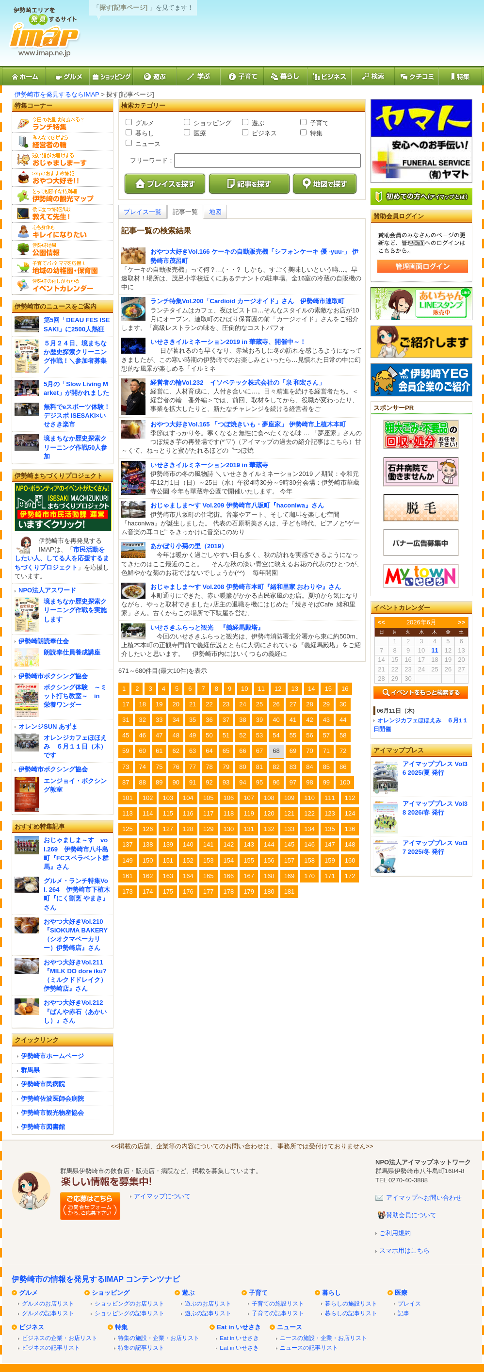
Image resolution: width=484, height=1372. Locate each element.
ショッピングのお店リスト (129, 1303)
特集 (315, 133)
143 (248, 844)
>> (461, 622)
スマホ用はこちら (404, 1250)
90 (175, 782)
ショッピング (211, 123)
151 (167, 860)
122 (309, 813)
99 (326, 782)
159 (329, 860)
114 (148, 813)
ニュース (147, 143)
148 (350, 844)
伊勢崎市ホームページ (52, 1056)
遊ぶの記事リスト (208, 1313)
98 (309, 782)
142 (229, 844)
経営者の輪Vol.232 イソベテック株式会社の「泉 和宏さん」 (237, 382)
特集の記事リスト (141, 1347)
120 (269, 813)
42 (309, 719)
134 (309, 829)
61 (159, 750)
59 (125, 750)
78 (209, 766)
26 (276, 704)
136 (350, 829)
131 (248, 829)
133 (289, 829)
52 (242, 735)
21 (192, 704)
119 (248, 813)
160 (350, 860)
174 (148, 891)
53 (259, 735)
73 (125, 766)
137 (127, 844)
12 (277, 688)
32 (142, 719)
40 (276, 719)
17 (125, 704)
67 (259, 750)
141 (208, 844)
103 (167, 797)
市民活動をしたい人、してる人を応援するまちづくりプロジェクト (62, 558)
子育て (318, 123)
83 (293, 766)
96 (276, 782)
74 (142, 766)
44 (342, 719)
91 (192, 782)
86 (342, 766)
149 (127, 860)
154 (229, 860)
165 (208, 876)
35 (192, 719)
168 (269, 876)
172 (350, 876)
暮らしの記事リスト (351, 1313)
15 (327, 688)
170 (309, 876)
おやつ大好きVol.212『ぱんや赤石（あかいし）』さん (75, 1011)
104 (188, 797)
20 (175, 704)
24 (242, 704)
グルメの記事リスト (48, 1313)
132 (269, 829)
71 (326, 750)
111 (329, 797)
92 (209, 782)
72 (342, 750)
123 (329, 813)
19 (159, 704)
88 (142, 782)
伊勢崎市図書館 (43, 1126)
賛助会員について (411, 1215)
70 (309, 750)
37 (226, 719)
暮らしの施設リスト (351, 1303)
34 (175, 719)
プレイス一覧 (142, 211)
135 (329, 829)
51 (226, 735)
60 (142, 750)
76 (175, 766)
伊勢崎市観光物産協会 (52, 1112)
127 (167, 829)
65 (226, 750)
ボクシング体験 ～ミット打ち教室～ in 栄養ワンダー (75, 696)
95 (259, 782)
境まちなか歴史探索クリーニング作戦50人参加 (75, 447)
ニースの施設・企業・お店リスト (323, 1338)
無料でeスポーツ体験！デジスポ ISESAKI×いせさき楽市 (77, 415)
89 (159, 782)
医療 (199, 133)
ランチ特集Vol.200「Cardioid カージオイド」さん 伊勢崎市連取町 (247, 301)
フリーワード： (152, 160)
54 (276, 735)
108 (269, 797)
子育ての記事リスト (278, 1313)
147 (329, 844)
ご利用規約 (395, 1233)
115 (167, 813)
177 (208, 891)
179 (248, 891)
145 (289, 844)
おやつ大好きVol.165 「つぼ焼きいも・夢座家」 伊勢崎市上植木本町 (248, 424)
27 (293, 704)
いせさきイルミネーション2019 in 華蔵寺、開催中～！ (228, 341)
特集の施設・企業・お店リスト (158, 1338)
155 (248, 860)
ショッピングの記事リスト (129, 1313)
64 (209, 750)
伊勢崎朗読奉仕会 (43, 641)
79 (226, 766)
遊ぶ (257, 123)
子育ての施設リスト (278, 1303)
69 (293, 750)
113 (127, 813)
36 (209, 719)
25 (259, 704)
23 (226, 704)
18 (142, 704)
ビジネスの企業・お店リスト (59, 1338)
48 (175, 735)
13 (294, 688)
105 (208, 797)
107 (248, 797)
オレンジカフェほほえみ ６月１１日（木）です (75, 746)
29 (326, 704)
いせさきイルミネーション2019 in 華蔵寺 (209, 465)
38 (242, 719)
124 (350, 813)
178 (229, 891)
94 (242, 782)
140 (188, 844)
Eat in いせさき (239, 1327)
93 (226, 782)
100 (344, 782)
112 (350, 797)
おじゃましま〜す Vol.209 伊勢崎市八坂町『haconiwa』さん (237, 505)
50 (209, 735)
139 (167, 844)
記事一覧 (185, 211)
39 (259, 719)
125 (127, 829)
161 (127, 876)
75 (159, 766)
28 (309, 704)
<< (381, 622)
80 (242, 766)
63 (192, 750)
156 (269, 860)
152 (188, 860)
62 (175, 750)
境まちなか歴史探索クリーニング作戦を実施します (75, 610)
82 (276, 766)
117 (208, 813)
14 (311, 688)
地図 (215, 211)
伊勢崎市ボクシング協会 (53, 676)
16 (344, 688)
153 (208, 860)
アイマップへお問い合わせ (424, 1197)
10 (244, 688)
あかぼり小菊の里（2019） (188, 546)
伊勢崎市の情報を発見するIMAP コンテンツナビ (96, 1279)
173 (127, 891)
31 (125, 719)
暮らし (143, 133)
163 (167, 876)
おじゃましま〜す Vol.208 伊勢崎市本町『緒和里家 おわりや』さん (245, 586)
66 (242, 750)
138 (148, 844)
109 (289, 797)
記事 (403, 1313)
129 (208, 829)
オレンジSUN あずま (48, 726)
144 (269, 844)
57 (326, 735)
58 (342, 735)
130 (229, 829)
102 (148, 797)
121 (289, 813)
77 (192, 766)
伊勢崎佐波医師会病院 (52, 1098)
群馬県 (30, 1070)
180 (269, 891)
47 (159, 735)
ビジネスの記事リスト (51, 1347)
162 (148, 876)
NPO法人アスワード (47, 590)
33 (159, 719)
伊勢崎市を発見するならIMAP (57, 94)
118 (229, 813)
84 (309, 766)
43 (326, 719)
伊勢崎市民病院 (43, 1084)
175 (167, 891)
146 (309, 844)
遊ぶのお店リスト (208, 1303)
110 (309, 797)
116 (188, 813)
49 (192, 735)
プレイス (409, 1303)
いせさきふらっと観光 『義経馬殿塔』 (207, 627)
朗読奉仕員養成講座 (72, 652)
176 (188, 891)
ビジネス (263, 133)
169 (289, 876)
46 (142, 735)
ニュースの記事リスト (309, 1347)
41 (293, 719)
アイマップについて (162, 1196)
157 (289, 860)
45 (125, 735)
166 (229, 876)
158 (309, 860)
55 (293, 735)
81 (259, 766)
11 (261, 688)
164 (188, 876)
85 (326, 766)
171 (329, 876)
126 (148, 829)
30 (342, 704)
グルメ (143, 123)
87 (125, 782)
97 (293, 782)
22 (209, 704)
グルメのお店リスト (48, 1303)
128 (188, 829)
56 (309, 735)
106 (229, 797)
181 (289, 891)
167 (248, 876)
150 (148, 860)
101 (127, 797)
